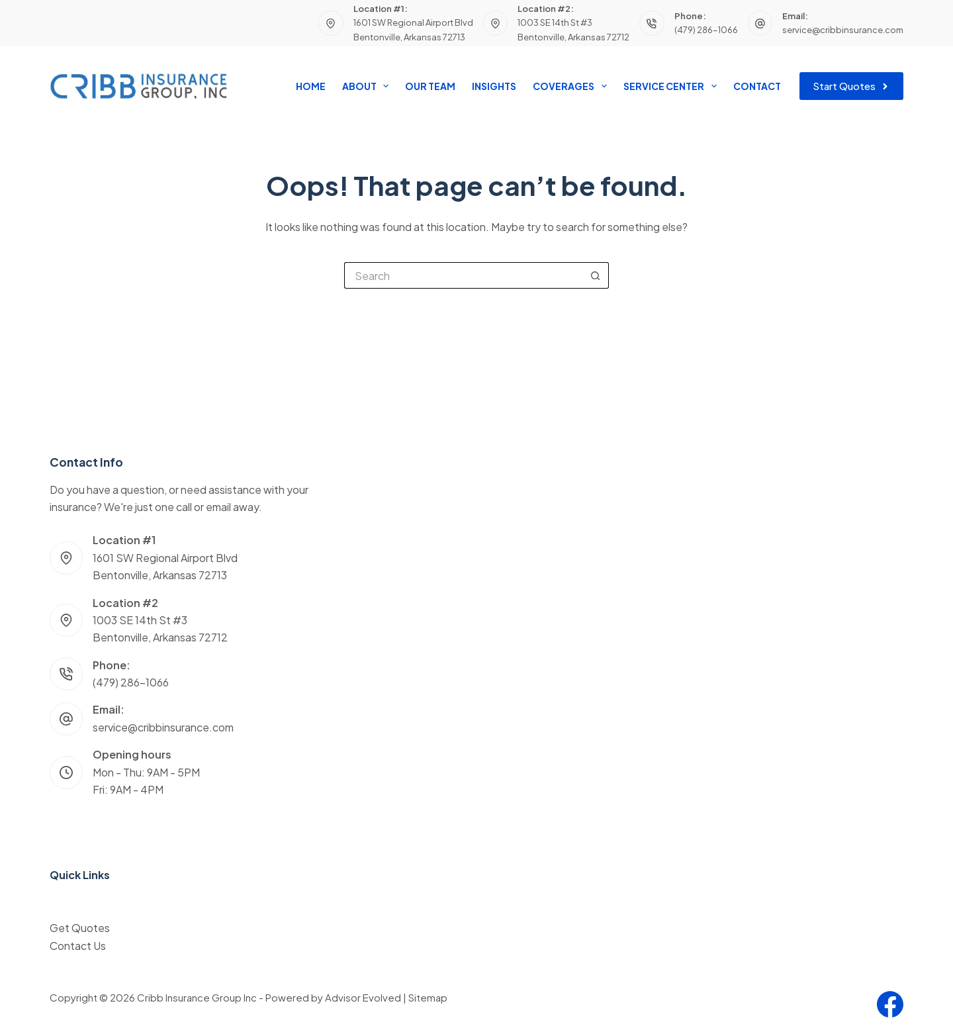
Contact (757, 86)
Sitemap (427, 997)
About (368, 86)
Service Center (672, 86)
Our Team (430, 86)
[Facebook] (890, 1004)
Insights (494, 86)
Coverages (572, 86)
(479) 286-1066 (706, 29)
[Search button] (595, 275)
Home (311, 86)
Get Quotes (80, 928)
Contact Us (78, 946)
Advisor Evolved (363, 997)
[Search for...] (463, 275)
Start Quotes (852, 85)
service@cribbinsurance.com (842, 29)
